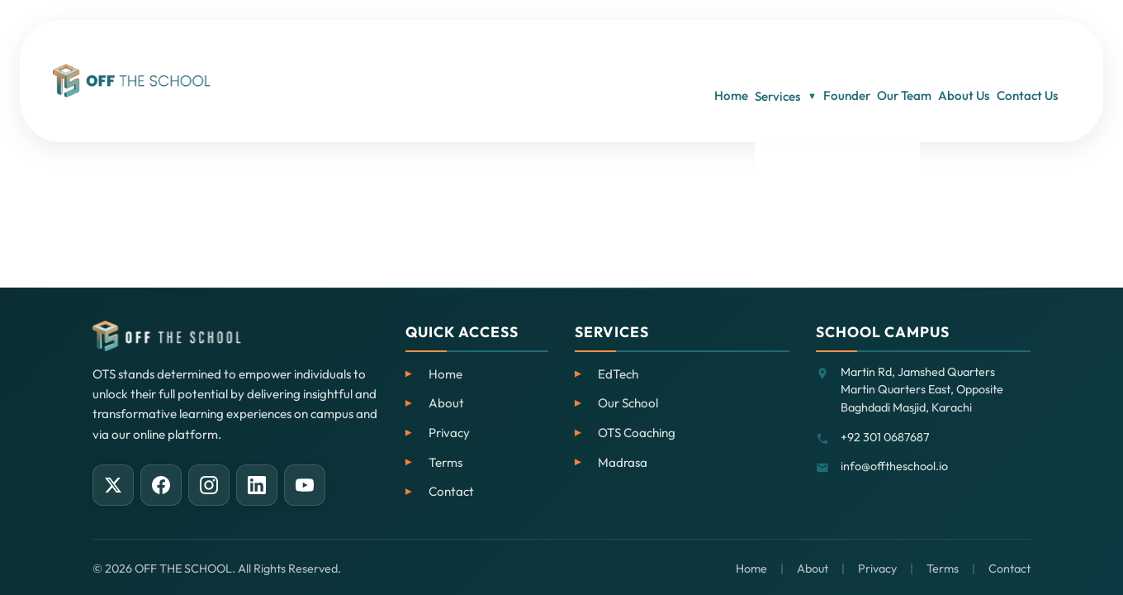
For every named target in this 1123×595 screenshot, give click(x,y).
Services (718, 50)
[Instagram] (209, 485)
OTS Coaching (636, 432)
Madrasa (622, 462)
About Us (956, 49)
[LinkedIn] (256, 485)
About (446, 403)
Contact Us (1039, 49)
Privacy (449, 432)
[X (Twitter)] (113, 485)
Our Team (876, 49)
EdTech (618, 374)
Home (644, 49)
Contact (451, 491)
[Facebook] (161, 485)
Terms (445, 462)
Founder (798, 49)
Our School (628, 403)
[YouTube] (304, 485)
